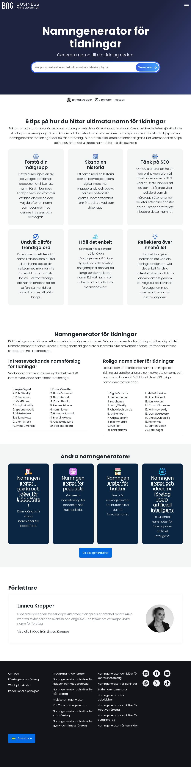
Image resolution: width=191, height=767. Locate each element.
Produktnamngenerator (69, 673)
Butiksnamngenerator (112, 689)
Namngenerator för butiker (118, 483)
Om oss (13, 673)
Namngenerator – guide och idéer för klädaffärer (28, 491)
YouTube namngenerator (70, 705)
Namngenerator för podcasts (73, 483)
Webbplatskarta (19, 685)
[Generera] (147, 67)
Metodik (120, 100)
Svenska (20, 738)
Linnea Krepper (82, 100)
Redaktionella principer (23, 691)
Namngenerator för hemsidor (118, 725)
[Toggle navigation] (186, 5)
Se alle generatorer (95, 553)
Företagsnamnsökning (23, 679)
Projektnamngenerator (68, 699)
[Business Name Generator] (20, 5)
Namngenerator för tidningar (117, 684)
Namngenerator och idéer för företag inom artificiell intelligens (162, 494)
